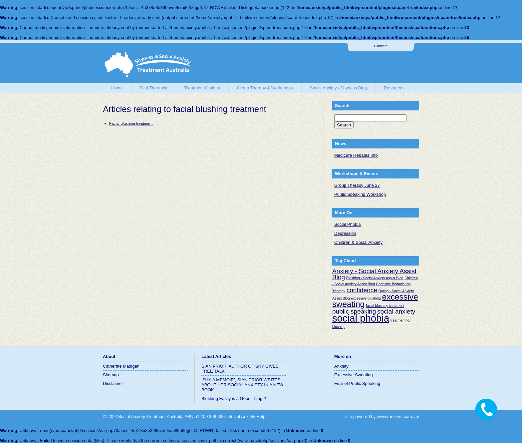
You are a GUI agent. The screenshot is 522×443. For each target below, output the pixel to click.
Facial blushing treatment (131, 123)
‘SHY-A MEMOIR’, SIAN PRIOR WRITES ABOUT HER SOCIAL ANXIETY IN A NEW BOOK (242, 384)
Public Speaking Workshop (360, 194)
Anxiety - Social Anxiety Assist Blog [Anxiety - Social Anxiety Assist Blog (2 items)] (374, 274)
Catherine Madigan (121, 366)
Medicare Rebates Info (356, 155)
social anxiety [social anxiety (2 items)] (396, 311)
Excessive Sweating (353, 374)
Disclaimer (113, 383)
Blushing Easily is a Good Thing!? (233, 398)
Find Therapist (153, 87)
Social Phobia (347, 224)
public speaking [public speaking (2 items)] (354, 311)
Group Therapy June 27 (357, 185)
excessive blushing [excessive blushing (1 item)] (366, 298)
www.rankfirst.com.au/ (398, 416)
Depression (345, 233)
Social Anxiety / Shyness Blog (338, 87)
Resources (394, 87)
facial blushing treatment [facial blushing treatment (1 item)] (385, 306)
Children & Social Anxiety (358, 242)
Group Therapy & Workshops (265, 87)
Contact (381, 46)
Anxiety (341, 366)
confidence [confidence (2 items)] (362, 290)
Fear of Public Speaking (357, 383)
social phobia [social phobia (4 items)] (360, 318)
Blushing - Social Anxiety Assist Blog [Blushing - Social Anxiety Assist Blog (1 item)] (374, 278)
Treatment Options (202, 87)
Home (117, 87)
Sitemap (111, 374)
